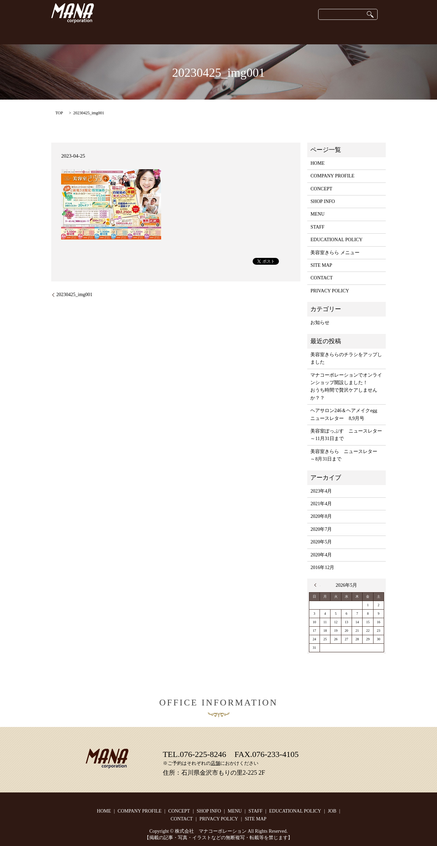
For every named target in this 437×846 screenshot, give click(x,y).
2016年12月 (322, 567)
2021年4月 (321, 503)
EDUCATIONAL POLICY (290, 34)
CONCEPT (92, 34)
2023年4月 (321, 491)
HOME (63, 34)
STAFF (245, 34)
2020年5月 (321, 541)
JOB (331, 34)
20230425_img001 (74, 294)
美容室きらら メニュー (335, 252)
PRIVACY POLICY (329, 290)
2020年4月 (321, 554)
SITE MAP (321, 265)
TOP (59, 113)
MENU (317, 214)
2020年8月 (321, 516)
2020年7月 (321, 529)
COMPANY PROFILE (137, 34)
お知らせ (319, 322)
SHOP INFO (182, 34)
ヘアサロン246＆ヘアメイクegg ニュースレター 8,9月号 (346, 414)
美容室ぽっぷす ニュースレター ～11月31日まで (346, 434)
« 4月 (317, 585)
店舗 (215, 763)
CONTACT (358, 34)
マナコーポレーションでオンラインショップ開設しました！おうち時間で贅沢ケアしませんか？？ (346, 386)
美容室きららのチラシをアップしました (346, 358)
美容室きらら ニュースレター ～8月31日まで (346, 455)
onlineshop (216, 34)
